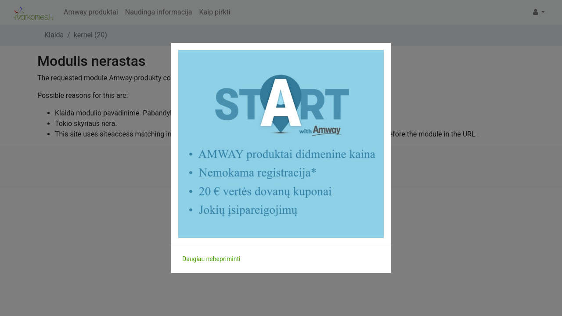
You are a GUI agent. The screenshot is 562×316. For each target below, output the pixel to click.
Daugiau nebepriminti (211, 258)
